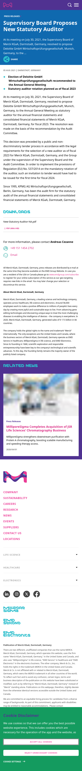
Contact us (12, 533)
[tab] (41, 554)
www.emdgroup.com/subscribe (64, 274)
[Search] (70, 5)
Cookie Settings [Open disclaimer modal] (12, 761)
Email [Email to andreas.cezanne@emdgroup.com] (13, 255)
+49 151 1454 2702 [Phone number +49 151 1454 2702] (22, 248)
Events (8, 521)
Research (10, 509)
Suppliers (11, 527)
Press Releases (12, 16)
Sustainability (15, 498)
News (7, 515)
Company (10, 492)
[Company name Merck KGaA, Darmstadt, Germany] (7, 5)
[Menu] (76, 5)
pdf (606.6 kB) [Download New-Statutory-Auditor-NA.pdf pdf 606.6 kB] (11, 228)
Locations (11, 539)
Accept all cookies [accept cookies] (41, 742)
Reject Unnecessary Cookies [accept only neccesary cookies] (41, 753)
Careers (9, 504)
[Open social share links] (6, 59)
